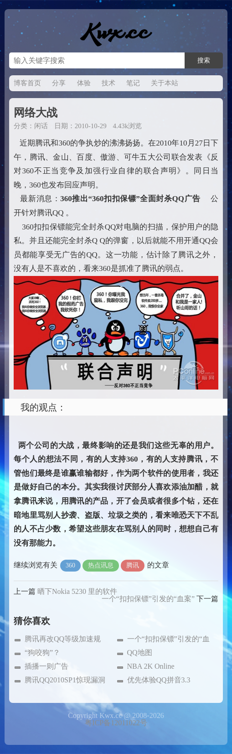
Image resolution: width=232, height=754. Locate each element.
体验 (84, 83)
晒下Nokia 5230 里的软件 (77, 591)
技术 (108, 83)
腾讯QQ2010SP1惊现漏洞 (65, 680)
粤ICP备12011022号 (116, 723)
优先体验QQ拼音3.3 (159, 680)
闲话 (41, 126)
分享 (59, 83)
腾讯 (132, 565)
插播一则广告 (46, 666)
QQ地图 (139, 652)
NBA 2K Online (151, 666)
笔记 (133, 83)
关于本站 (164, 83)
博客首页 (27, 83)
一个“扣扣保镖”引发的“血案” (148, 599)
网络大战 (35, 113)
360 (70, 565)
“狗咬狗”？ (42, 652)
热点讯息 (100, 565)
